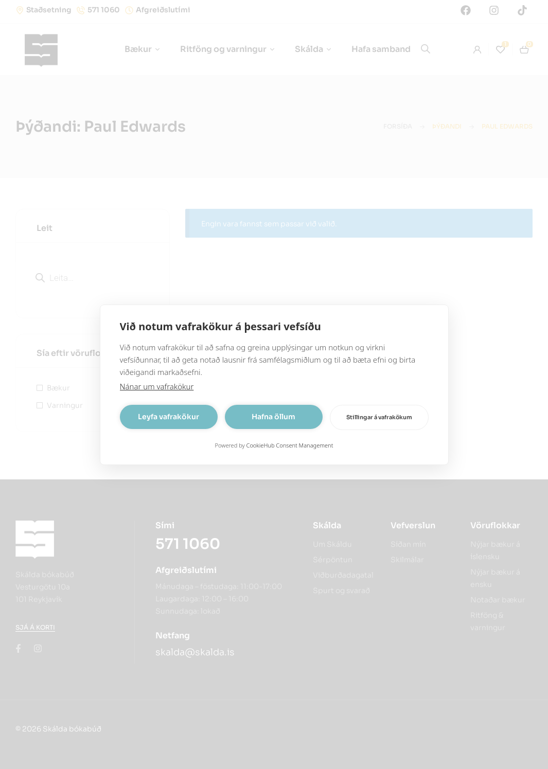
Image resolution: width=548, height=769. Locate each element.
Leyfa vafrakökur (168, 416)
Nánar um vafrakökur (157, 386)
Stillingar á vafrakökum (379, 417)
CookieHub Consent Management (289, 445)
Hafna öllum (273, 416)
